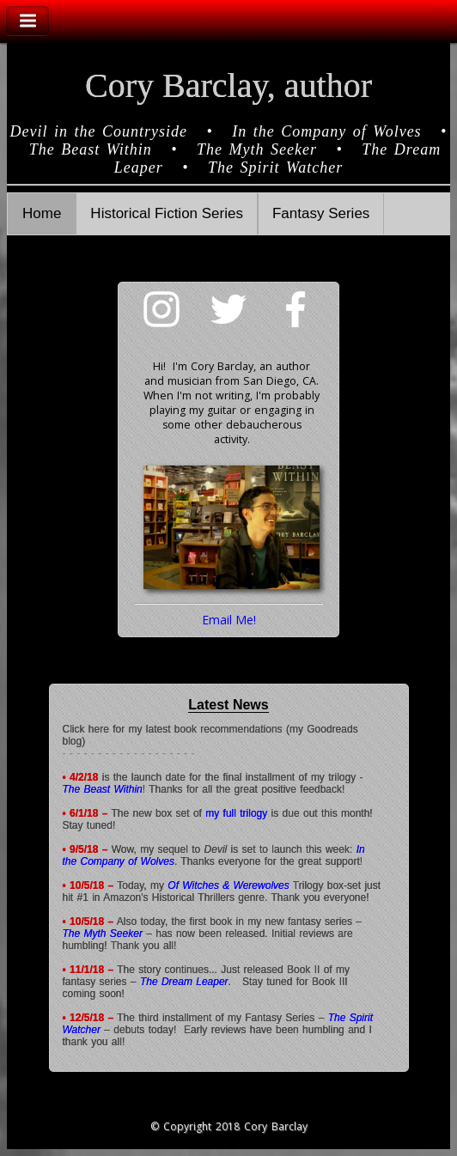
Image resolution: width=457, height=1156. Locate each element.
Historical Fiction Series (166, 213)
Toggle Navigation (27, 21)
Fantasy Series (320, 213)
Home (41, 213)
